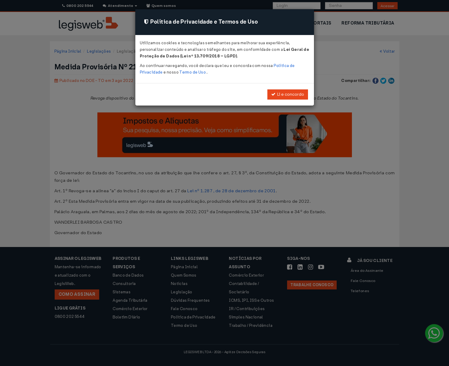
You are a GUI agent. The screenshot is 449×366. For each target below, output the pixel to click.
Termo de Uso (192, 72)
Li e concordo (287, 94)
